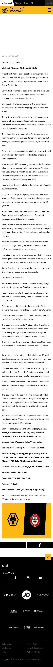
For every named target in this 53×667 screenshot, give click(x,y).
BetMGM (14, 611)
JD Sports (26, 595)
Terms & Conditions (35, 648)
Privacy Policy (32, 644)
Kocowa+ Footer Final (14, 627)
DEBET (10, 595)
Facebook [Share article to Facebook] (40, 545)
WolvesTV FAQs (33, 652)
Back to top (48, 557)
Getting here (7, 644)
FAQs (4, 652)
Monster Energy (26, 611)
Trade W (39, 627)
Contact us (6, 648)
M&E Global (26, 627)
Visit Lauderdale (39, 611)
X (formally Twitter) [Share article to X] (13, 545)
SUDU (43, 595)
